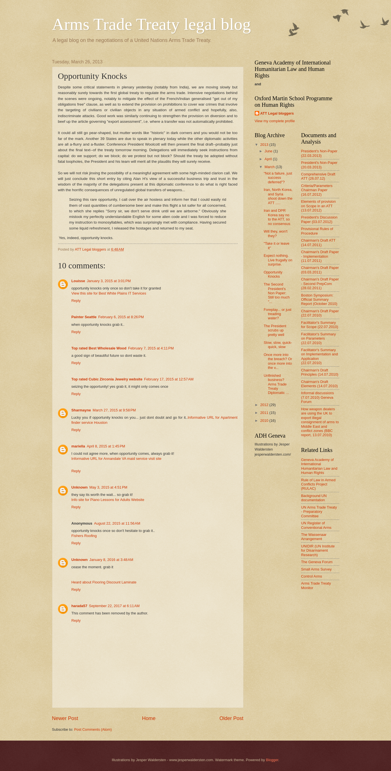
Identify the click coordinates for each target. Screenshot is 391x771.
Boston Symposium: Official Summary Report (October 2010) (319, 299)
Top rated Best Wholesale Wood (99, 348)
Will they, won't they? (276, 233)
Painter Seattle (84, 317)
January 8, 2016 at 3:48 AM (111, 560)
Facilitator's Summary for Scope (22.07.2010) (319, 324)
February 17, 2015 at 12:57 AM (169, 379)
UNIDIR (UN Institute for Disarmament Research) (318, 550)
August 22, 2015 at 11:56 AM (117, 523)
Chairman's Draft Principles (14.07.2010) (319, 372)
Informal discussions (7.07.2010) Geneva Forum (317, 397)
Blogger (272, 760)
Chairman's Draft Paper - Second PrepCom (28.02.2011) (320, 283)
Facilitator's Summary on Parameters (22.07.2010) (318, 338)
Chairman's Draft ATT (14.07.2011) (318, 242)
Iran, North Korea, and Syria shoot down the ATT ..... (278, 196)
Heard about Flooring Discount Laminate (104, 582)
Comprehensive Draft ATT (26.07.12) (318, 176)
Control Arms (311, 576)
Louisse (78, 281)
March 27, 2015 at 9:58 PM (114, 410)
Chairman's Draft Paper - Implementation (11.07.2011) (320, 256)
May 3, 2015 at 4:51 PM (108, 487)
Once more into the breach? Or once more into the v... (278, 361)
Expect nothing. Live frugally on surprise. (278, 259)
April (269, 159)
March (270, 167)
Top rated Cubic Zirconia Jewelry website (107, 379)
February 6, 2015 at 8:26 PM (121, 317)
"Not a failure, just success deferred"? (278, 177)
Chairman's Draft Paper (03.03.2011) (320, 270)
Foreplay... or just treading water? (278, 313)
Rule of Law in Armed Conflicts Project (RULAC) (318, 484)
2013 (264, 144)
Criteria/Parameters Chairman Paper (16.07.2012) (317, 190)
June (269, 151)
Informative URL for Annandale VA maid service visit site (117, 458)
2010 (264, 420)
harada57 (80, 606)
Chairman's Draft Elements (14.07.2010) (319, 384)
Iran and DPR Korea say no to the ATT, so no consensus (277, 217)
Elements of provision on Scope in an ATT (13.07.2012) (318, 205)
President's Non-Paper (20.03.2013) (319, 165)
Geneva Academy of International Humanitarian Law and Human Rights (319, 466)
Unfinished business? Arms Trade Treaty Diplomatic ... (276, 384)
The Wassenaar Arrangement (314, 536)
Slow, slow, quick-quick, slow (278, 344)
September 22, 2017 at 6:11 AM (114, 606)
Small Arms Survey (316, 569)
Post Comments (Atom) (93, 729)
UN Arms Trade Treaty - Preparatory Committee (319, 511)
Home (148, 718)
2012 (264, 405)
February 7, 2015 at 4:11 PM (151, 348)
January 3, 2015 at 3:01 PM (109, 281)
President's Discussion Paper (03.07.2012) (319, 219)
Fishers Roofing (84, 536)
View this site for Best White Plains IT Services (109, 293)
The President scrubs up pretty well (275, 330)
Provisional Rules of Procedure (317, 231)
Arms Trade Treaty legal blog (151, 24)
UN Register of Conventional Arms (316, 525)
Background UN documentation (314, 498)
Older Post (231, 718)
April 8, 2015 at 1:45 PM (106, 446)
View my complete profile (275, 121)
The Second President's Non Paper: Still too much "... (277, 293)
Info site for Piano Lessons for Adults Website (108, 500)
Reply (76, 300)
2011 (264, 413)
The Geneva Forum (317, 562)
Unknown (80, 487)
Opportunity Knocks (273, 274)
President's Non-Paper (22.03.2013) (319, 153)
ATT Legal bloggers (277, 113)
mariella (78, 446)
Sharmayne (81, 410)
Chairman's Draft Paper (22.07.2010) (320, 313)
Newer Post (65, 718)
